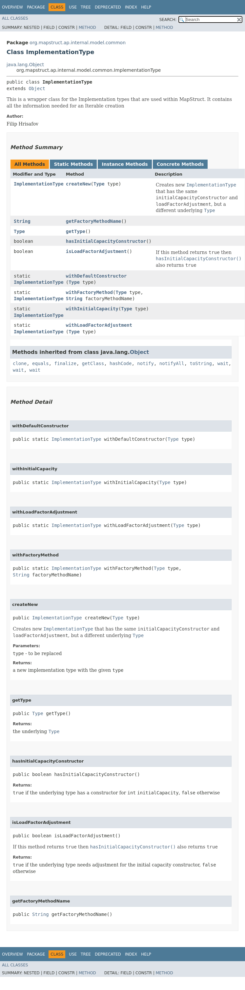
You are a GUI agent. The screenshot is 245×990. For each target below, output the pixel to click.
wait (223, 363)
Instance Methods (125, 164)
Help (146, 7)
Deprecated (108, 7)
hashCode (121, 363)
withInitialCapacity (92, 308)
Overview (12, 7)
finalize (65, 363)
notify (145, 363)
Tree (86, 7)
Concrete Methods (180, 164)
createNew (78, 183)
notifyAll (171, 363)
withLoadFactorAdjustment (99, 325)
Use (73, 7)
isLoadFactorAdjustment (96, 251)
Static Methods (73, 164)
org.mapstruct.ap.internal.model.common (78, 42)
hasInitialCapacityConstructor (106, 241)
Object (37, 88)
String (22, 221)
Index (131, 7)
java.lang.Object (25, 64)
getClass (93, 363)
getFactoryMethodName (93, 221)
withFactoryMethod (89, 292)
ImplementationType (39, 183)
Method (87, 27)
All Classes (15, 18)
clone (20, 363)
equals (40, 363)
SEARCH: (168, 19)
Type (99, 183)
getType (75, 231)
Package (36, 7)
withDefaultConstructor (96, 276)
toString (201, 363)
